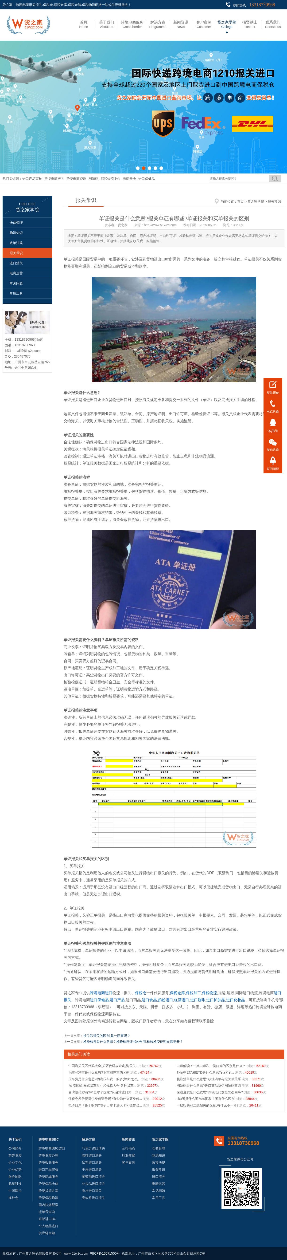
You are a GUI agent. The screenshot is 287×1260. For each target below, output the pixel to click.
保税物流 (209, 993)
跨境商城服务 (48, 1176)
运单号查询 (47, 1212)
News (180, 24)
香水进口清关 (92, 1191)
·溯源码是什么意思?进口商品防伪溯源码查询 (208, 1085)
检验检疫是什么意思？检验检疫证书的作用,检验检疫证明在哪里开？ (133, 1041)
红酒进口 (181, 1000)
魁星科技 (15, 1183)
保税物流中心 (110, 179)
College (226, 24)
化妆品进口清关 (93, 1183)
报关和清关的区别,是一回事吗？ (106, 1036)
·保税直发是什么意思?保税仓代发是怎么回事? (209, 1092)
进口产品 (117, 1000)
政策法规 (16, 243)
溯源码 (93, 179)
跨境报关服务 (48, 1162)
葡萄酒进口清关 (93, 1176)
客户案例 (128, 1162)
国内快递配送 (48, 1205)
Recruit (249, 24)
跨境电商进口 (101, 993)
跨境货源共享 (48, 1191)
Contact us (273, 24)
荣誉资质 (15, 1155)
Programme (157, 24)
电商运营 (16, 273)
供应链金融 (47, 1233)
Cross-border (132, 24)
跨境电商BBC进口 (52, 1148)
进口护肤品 (215, 1000)
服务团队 (15, 1176)
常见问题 (16, 283)
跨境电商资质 (76, 179)
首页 (240, 201)
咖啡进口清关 (92, 1155)
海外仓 (13, 1198)
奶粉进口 (165, 1000)
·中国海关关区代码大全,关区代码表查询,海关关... (103, 1066)
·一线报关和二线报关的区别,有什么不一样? (207, 1105)
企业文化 (15, 1162)
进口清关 (16, 263)
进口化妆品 (235, 1000)
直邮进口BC (47, 1219)
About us (106, 24)
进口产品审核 (32, 179)
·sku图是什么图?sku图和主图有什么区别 (205, 1099)
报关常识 (16, 253)
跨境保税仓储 (48, 1183)
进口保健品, (100, 1000)
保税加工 (193, 993)
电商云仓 (129, 179)
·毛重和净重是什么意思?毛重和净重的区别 (98, 1072)
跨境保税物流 (48, 1198)
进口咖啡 (197, 1000)
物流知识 (16, 233)
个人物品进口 (48, 1226)
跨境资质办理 (48, 1155)
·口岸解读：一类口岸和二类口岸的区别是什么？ (211, 1066)
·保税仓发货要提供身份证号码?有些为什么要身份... (104, 1099)
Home (83, 24)
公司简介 (15, 1148)
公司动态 (128, 1148)
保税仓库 (177, 993)
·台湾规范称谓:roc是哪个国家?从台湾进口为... (100, 1092)
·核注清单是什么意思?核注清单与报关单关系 (208, 1079)
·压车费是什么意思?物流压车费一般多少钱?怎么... (103, 1079)
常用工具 (16, 293)
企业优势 (15, 1169)
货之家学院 (256, 201)
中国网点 (15, 1191)
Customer (203, 24)
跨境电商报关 (54, 179)
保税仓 (140, 993)
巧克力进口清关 (93, 1148)
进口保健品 (146, 179)
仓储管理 (16, 222)
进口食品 (149, 1000)
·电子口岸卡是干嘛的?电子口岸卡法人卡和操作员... (104, 1105)
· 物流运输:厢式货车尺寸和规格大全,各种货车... (101, 1085)
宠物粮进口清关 (93, 1198)
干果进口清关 (92, 1169)
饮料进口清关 (92, 1162)
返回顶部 (273, 469)
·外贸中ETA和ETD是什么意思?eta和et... (205, 1072)
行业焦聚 (128, 1155)
